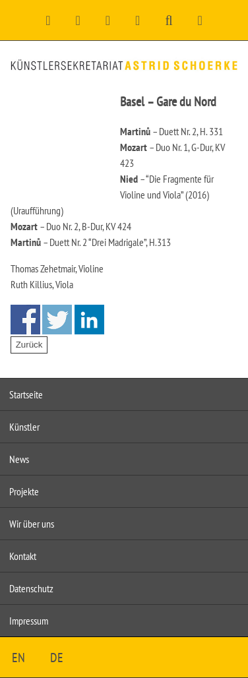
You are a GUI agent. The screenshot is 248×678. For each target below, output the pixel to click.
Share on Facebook (25, 319)
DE (56, 657)
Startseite (26, 394)
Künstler (24, 426)
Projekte (24, 491)
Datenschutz (31, 588)
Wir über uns (31, 523)
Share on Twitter (57, 319)
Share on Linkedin (89, 319)
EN (18, 657)
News (19, 459)
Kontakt (22, 556)
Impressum (28, 620)
